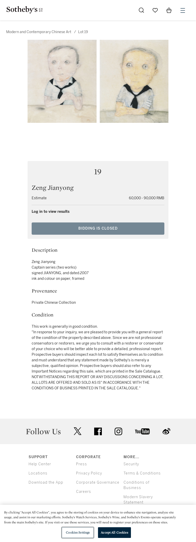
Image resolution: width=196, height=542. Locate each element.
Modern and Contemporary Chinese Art (38, 32)
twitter (77, 431)
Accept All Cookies (114, 532)
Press (81, 464)
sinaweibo (166, 431)
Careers (83, 492)
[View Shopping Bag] (169, 10)
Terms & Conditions (142, 473)
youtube (142, 431)
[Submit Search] (141, 10)
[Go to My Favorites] (155, 10)
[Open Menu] (182, 10)
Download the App (46, 482)
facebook (98, 431)
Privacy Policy (89, 473)
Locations (38, 473)
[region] (98, 523)
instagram (118, 431)
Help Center (40, 464)
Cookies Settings (78, 532)
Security (131, 464)
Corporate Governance (97, 482)
